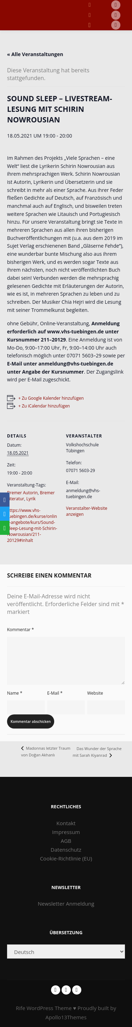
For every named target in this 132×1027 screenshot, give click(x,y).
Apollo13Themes (66, 1017)
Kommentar (20, 630)
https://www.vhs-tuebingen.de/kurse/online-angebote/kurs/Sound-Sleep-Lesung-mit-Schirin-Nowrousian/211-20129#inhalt (32, 525)
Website (95, 693)
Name (14, 693)
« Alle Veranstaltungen (35, 54)
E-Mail (55, 693)
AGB (66, 840)
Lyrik (31, 499)
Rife (20, 1007)
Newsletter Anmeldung (66, 903)
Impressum (66, 831)
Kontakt (65, 823)
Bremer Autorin (22, 493)
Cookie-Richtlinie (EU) (66, 858)
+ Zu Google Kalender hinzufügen (51, 398)
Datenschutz (66, 849)
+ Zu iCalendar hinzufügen (44, 406)
